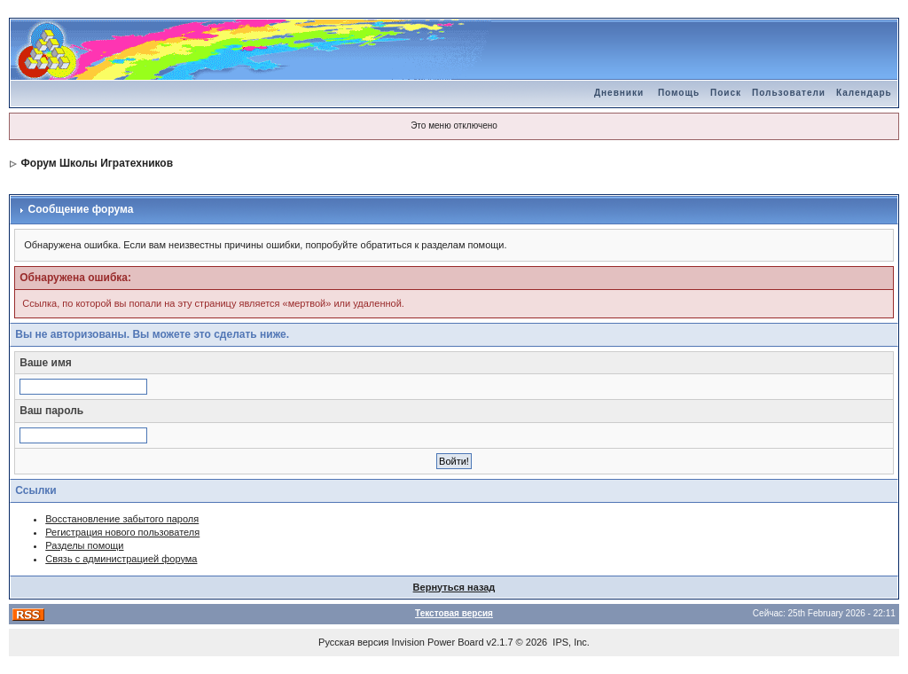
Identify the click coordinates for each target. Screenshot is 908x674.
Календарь (864, 93)
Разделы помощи (84, 545)
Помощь (679, 93)
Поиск (725, 93)
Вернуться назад (454, 587)
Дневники (619, 93)
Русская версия (353, 642)
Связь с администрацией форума (121, 558)
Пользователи (789, 93)
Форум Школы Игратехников (97, 163)
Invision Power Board (438, 642)
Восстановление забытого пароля (122, 518)
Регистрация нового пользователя (122, 532)
